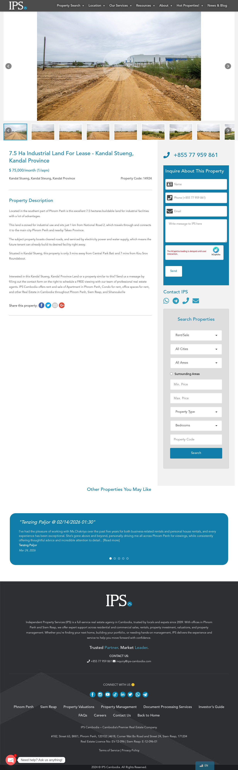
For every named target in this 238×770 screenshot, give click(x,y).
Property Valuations (78, 707)
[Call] (185, 300)
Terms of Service (109, 750)
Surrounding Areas (185, 374)
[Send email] (195, 300)
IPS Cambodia (90, 727)
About (166, 6)
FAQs (82, 715)
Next (229, 67)
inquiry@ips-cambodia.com (132, 661)
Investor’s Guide (211, 707)
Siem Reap (49, 627)
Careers (100, 715)
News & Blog (217, 5)
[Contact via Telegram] (176, 300)
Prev (9, 67)
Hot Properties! (190, 6)
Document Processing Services (167, 707)
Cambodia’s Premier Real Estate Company (129, 727)
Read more (111, 540)
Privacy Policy (130, 750)
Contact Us (122, 715)
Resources (145, 6)
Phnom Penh (24, 707)
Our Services (120, 6)
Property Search (71, 6)
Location (97, 6)
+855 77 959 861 (190, 155)
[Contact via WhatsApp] (166, 300)
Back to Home (149, 715)
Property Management (119, 707)
